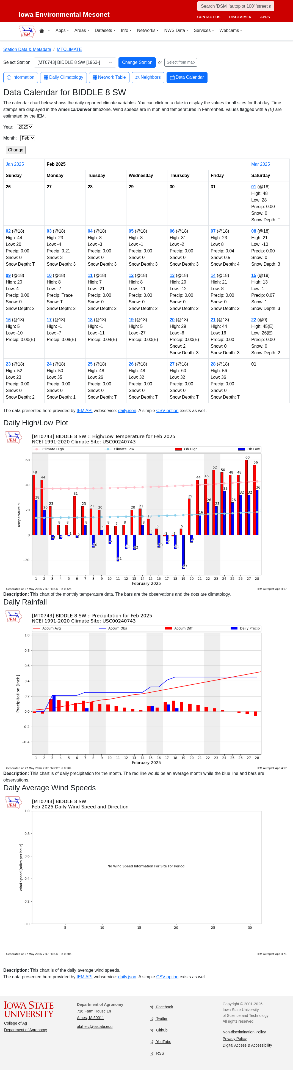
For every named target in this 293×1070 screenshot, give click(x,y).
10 (49, 275)
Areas (80, 30)
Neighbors (148, 77)
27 (172, 364)
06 (172, 231)
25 (90, 364)
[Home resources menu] (45, 31)
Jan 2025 (15, 164)
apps (265, 17)
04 (90, 231)
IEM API (85, 410)
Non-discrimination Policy (244, 1032)
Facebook (161, 1007)
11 (90, 275)
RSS (157, 1053)
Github (158, 1030)
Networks (146, 30)
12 (131, 275)
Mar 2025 (260, 164)
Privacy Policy (235, 1038)
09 (8, 275)
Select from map (181, 62)
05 (131, 231)
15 (253, 275)
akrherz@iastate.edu (94, 1026)
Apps (60, 30)
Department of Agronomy (25, 1030)
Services (202, 30)
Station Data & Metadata (27, 49)
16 (8, 319)
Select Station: (17, 62)
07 (213, 231)
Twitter (158, 1018)
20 (172, 319)
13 (172, 275)
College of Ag (15, 1023)
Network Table (109, 77)
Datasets (103, 30)
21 (213, 319)
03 (49, 231)
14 (213, 275)
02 (8, 231)
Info (124, 30)
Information (20, 77)
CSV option (167, 410)
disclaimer (240, 17)
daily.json (127, 410)
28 (213, 364)
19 (131, 319)
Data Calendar (187, 77)
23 (8, 364)
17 (49, 319)
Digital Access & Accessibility (247, 1045)
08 (253, 231)
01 (253, 186)
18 (90, 319)
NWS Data (174, 30)
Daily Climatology (63, 77)
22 (253, 319)
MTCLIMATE (69, 49)
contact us (208, 17)
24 (49, 364)
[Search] (235, 6)
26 (131, 364)
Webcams (229, 30)
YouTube (160, 1041)
